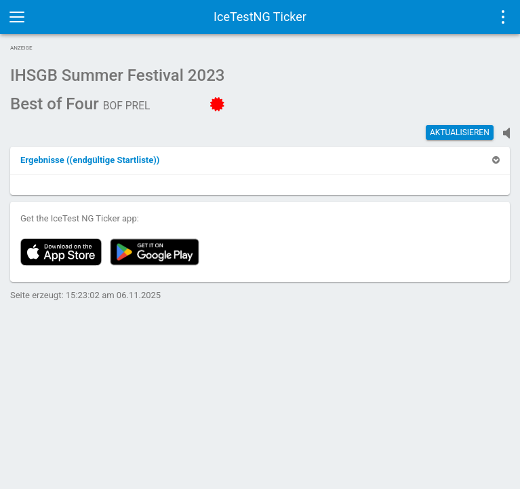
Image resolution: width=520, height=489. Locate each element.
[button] (89, 160)
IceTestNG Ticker (260, 17)
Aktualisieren (459, 132)
